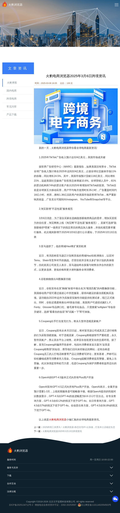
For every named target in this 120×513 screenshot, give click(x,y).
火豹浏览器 (12, 4)
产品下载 (12, 114)
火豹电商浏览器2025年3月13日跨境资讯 (62, 431)
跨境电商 (12, 98)
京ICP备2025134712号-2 (21, 505)
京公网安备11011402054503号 (96, 505)
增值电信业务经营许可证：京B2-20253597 (55, 505)
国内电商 (12, 90)
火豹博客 (12, 82)
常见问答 (12, 106)
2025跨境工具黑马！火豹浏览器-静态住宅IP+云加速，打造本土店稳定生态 (79, 427)
